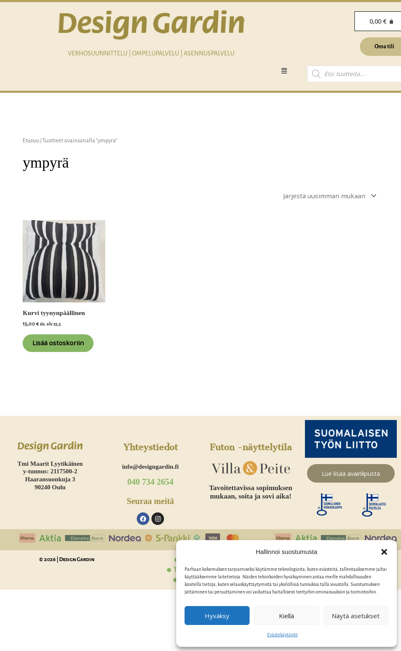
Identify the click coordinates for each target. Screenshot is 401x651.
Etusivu (32, 140)
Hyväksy (217, 616)
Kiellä (286, 616)
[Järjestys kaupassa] (325, 196)
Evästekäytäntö (282, 634)
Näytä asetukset (356, 616)
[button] (384, 552)
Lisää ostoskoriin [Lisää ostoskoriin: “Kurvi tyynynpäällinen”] (55, 351)
